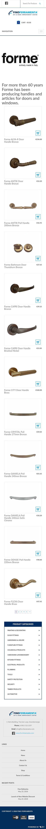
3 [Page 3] (21, 612)
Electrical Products (16, 665)
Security (10, 684)
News (23, 755)
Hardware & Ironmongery (18, 655)
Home (23, 750)
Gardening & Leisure (15, 640)
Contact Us (23, 765)
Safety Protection (14, 679)
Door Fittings (13, 635)
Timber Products (14, 689)
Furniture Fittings (15, 645)
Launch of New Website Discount (23, 797)
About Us (23, 760)
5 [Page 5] (26, 612)
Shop (23, 770)
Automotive (12, 694)
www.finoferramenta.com (25, 733)
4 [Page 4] (24, 612)
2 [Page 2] (18, 612)
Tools (9, 674)
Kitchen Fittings (14, 660)
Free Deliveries (23, 789)
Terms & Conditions (23, 775)
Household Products (16, 650)
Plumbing (11, 670)
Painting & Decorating (16, 630)
